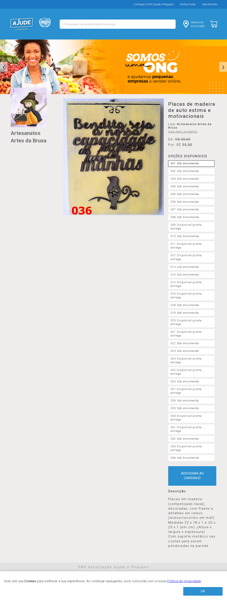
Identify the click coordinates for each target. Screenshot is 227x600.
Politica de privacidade (184, 581)
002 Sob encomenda (185, 171)
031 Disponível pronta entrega (186, 429)
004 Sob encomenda (185, 186)
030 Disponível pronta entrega (186, 417)
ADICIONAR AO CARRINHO (192, 475)
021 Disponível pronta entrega (186, 333)
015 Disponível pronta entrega (186, 284)
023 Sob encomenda (185, 351)
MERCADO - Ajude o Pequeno (22, 24)
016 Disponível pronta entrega (186, 295)
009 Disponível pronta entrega (186, 226)
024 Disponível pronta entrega (186, 360)
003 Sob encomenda (185, 178)
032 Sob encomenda (185, 438)
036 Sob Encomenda (185, 457)
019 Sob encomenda (185, 312)
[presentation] (4, 67)
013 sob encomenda (185, 267)
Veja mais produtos (182, 131)
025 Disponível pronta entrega (186, 372)
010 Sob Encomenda (185, 236)
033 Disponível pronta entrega (186, 448)
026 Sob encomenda (185, 381)
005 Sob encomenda (185, 194)
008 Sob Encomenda (185, 217)
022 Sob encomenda (185, 343)
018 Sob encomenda (185, 305)
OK (203, 591)
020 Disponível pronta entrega (186, 322)
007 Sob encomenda (185, 209)
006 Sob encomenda (185, 201)
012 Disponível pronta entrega (186, 257)
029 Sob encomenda (185, 408)
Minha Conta (188, 4)
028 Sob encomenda (185, 400)
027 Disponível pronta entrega (186, 391)
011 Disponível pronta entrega (186, 245)
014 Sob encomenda (185, 274)
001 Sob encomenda (185, 163)
